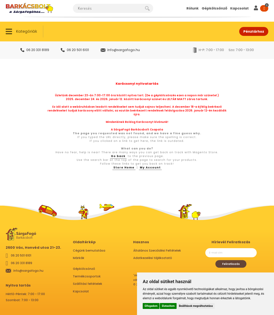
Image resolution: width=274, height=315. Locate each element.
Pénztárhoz (253, 31)
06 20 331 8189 (37, 50)
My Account (150, 167)
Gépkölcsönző (84, 269)
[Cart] (264, 8)
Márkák (78, 258)
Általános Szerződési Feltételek (157, 250)
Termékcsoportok (87, 276)
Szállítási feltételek (87, 284)
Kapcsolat (81, 291)
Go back (118, 156)
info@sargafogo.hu (123, 50)
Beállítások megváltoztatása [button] (196, 305)
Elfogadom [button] (151, 305)
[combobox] (109, 8)
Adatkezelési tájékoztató (152, 258)
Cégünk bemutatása (89, 250)
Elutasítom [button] (168, 305)
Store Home (124, 167)
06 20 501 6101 (78, 50)
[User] (256, 8)
